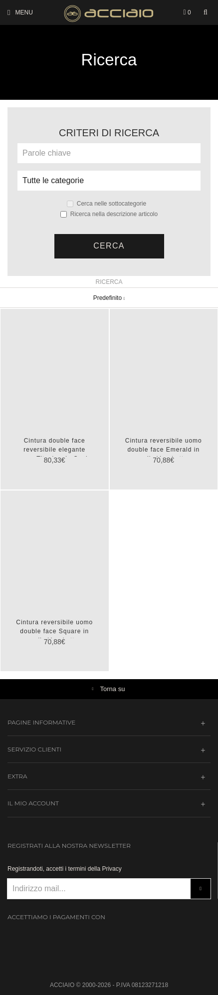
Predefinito (109, 297)
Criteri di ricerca (109, 132)
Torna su (112, 689)
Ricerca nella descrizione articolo (109, 214)
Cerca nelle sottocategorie (106, 203)
